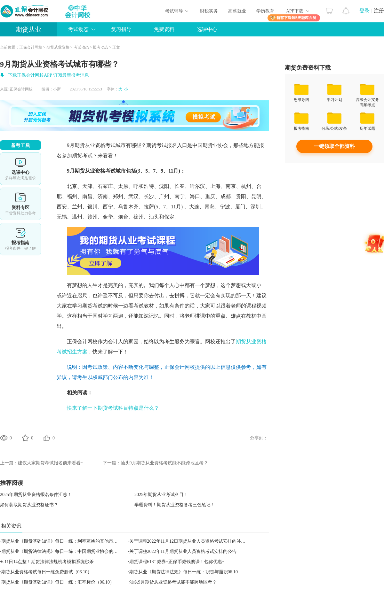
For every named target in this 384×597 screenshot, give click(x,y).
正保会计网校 (30, 47)
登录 (364, 10)
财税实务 (209, 11)
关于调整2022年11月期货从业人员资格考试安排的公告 (182, 551)
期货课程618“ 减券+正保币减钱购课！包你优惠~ (177, 561)
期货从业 (28, 29)
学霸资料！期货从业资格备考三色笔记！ (174, 504)
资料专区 (20, 204)
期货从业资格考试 (95, 145)
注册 (379, 10)
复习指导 (121, 29)
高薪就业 (237, 11)
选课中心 (207, 29)
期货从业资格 (57, 47)
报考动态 (100, 47)
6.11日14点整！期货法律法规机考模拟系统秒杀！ (50, 561)
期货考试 (82, 155)
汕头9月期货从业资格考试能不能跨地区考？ (164, 463)
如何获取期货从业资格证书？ (29, 504)
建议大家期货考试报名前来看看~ (50, 463)
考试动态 (78, 29)
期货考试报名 (161, 145)
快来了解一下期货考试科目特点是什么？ (113, 408)
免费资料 (164, 29)
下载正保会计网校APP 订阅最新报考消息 (48, 75)
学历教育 (265, 11)
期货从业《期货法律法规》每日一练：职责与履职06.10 (183, 572)
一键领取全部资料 (334, 146)
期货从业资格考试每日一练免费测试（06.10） (46, 572)
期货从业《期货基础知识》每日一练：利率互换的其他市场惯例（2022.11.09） (78, 541)
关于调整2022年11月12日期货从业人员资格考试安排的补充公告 (191, 541)
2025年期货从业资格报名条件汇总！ (36, 494)
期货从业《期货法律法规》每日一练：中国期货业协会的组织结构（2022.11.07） (80, 551)
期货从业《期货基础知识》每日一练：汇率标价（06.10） (58, 582)
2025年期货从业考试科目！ (161, 494)
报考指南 (20, 239)
